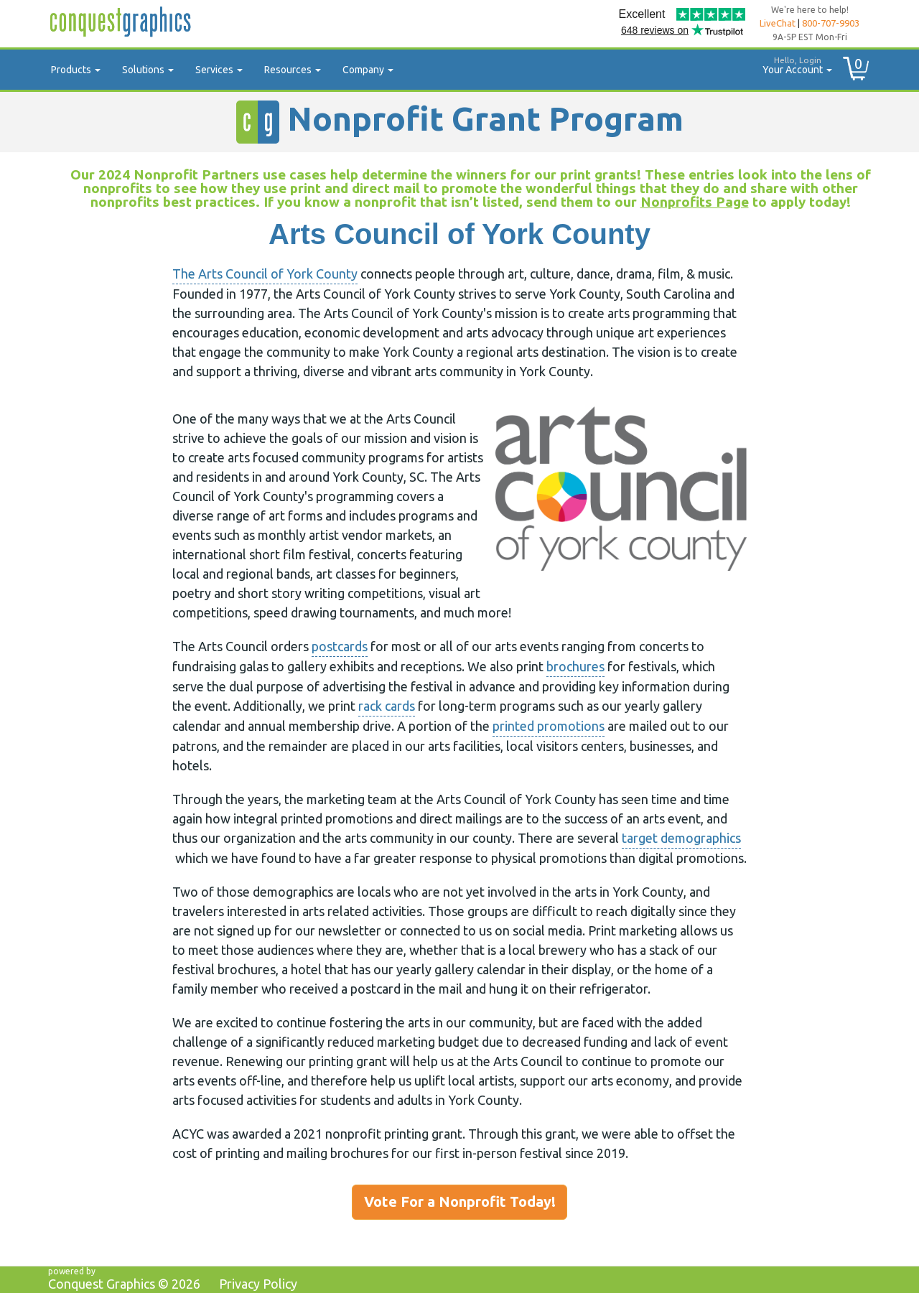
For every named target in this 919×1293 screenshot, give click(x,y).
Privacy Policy (258, 1283)
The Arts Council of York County (265, 273)
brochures (575, 666)
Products (76, 69)
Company (367, 69)
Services (219, 69)
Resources (292, 69)
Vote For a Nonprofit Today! (460, 1201)
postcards (340, 646)
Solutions (148, 69)
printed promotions (549, 726)
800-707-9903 (830, 23)
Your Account (792, 63)
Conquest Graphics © (124, 1283)
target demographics (681, 838)
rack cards (386, 706)
